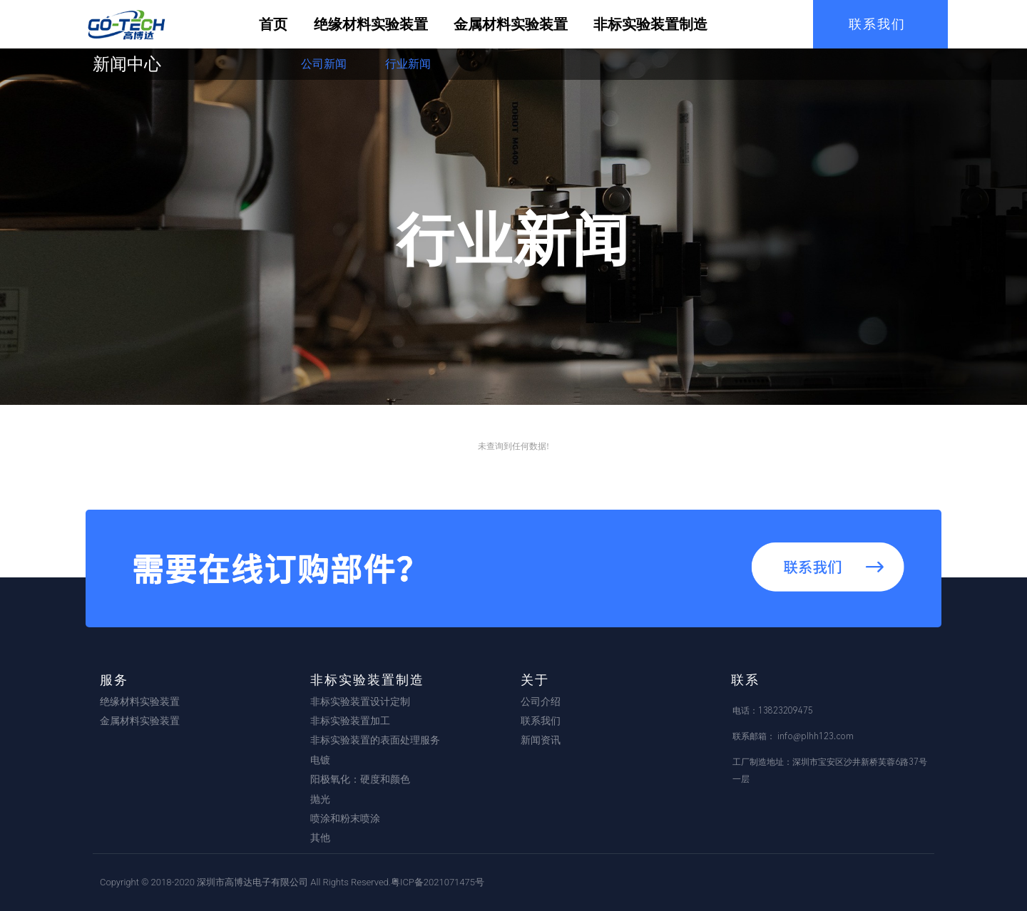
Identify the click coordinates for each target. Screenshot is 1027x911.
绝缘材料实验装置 (371, 24)
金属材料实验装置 (511, 24)
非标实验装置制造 (650, 24)
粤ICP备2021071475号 (437, 882)
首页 (273, 24)
